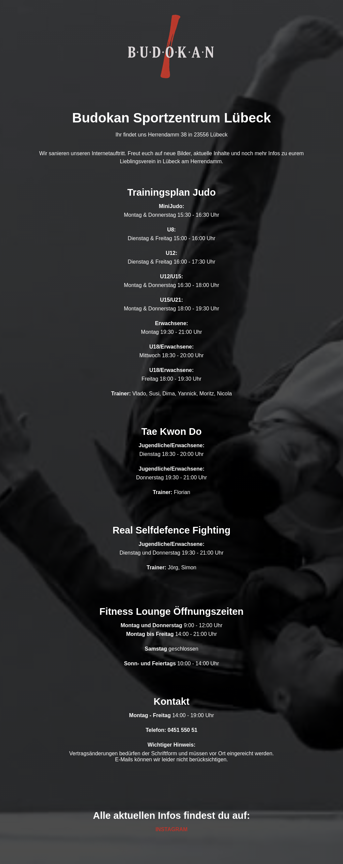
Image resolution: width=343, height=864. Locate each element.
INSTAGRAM (171, 829)
